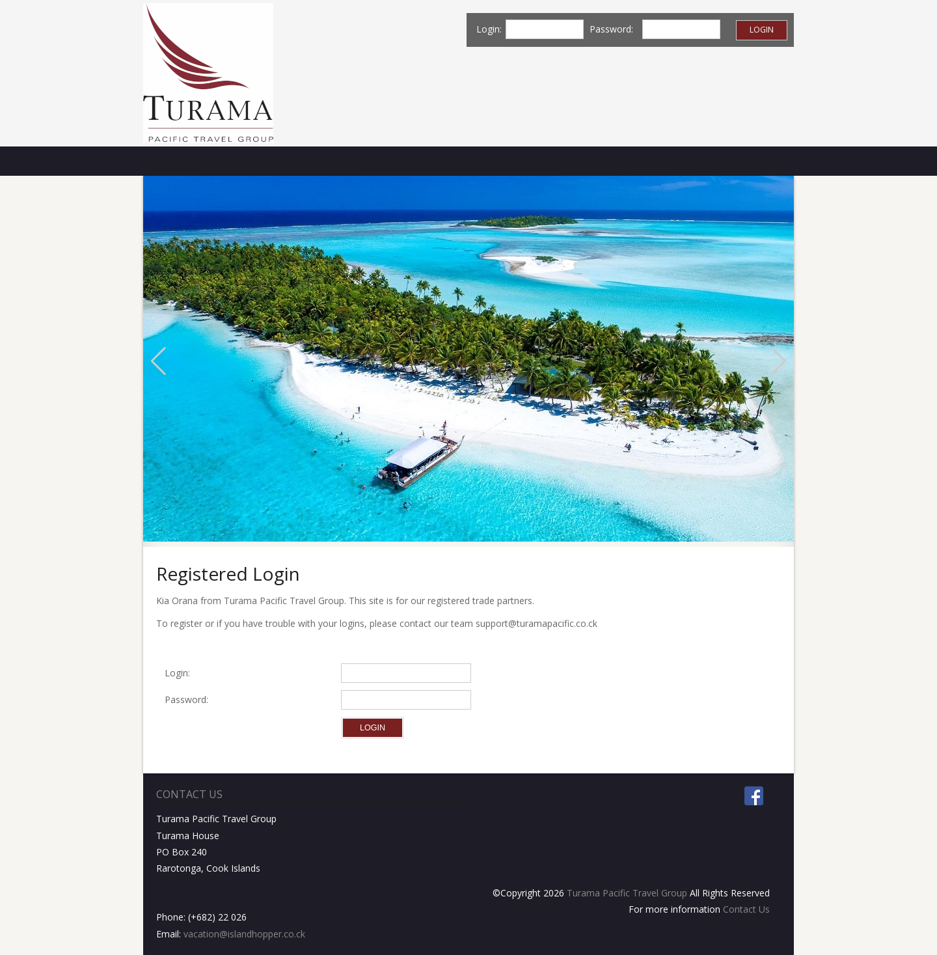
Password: (189, 699)
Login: (177, 673)
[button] (158, 361)
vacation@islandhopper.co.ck (244, 934)
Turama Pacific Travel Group (627, 893)
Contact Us (746, 909)
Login (762, 29)
